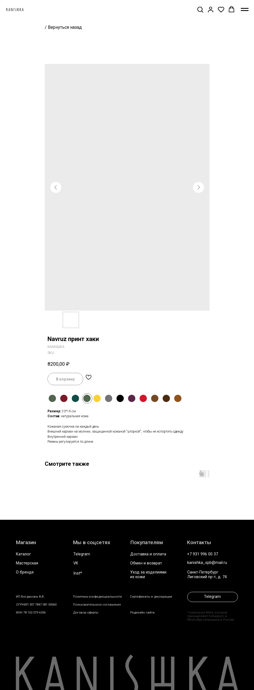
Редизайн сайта (142, 612)
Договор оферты (85, 612)
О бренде (25, 572)
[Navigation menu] (245, 9)
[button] (200, 9)
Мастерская (27, 563)
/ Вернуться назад (63, 27)
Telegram (81, 554)
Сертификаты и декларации (151, 596)
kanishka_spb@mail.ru (207, 562)
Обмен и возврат (146, 563)
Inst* (77, 573)
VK (75, 563)
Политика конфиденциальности (97, 596)
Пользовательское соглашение (97, 604)
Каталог (23, 554)
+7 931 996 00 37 (202, 554)
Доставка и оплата (148, 554)
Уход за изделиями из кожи (148, 574)
